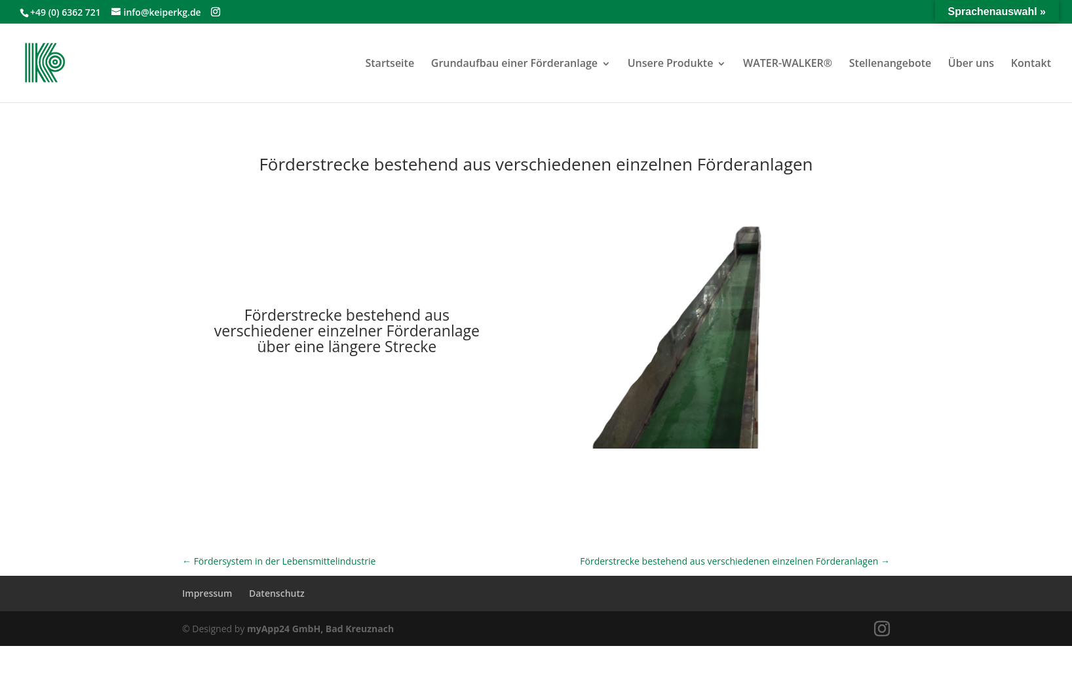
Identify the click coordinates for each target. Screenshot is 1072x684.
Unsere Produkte (671, 63)
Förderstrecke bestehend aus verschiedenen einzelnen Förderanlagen (735, 561)
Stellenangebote (890, 63)
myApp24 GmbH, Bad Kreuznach (320, 628)
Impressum (207, 593)
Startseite (389, 63)
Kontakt (1031, 63)
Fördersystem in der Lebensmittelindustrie (278, 561)
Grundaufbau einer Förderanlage (514, 63)
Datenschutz (277, 593)
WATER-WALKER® (787, 63)
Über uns (971, 63)
